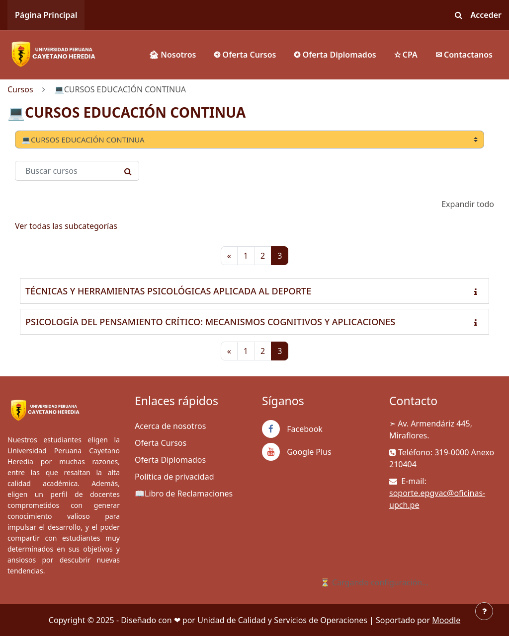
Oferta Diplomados (170, 459)
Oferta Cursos (160, 442)
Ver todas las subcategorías (66, 225)
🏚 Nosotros (172, 54)
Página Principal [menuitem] (46, 14)
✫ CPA (406, 54)
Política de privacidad (174, 476)
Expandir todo (467, 204)
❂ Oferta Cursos (245, 54)
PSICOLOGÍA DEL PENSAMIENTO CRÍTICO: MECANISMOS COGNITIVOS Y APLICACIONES (210, 322)
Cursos (20, 89)
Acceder (486, 14)
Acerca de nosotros (170, 426)
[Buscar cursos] (77, 171)
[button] (459, 15)
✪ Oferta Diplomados (335, 54)
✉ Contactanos (464, 54)
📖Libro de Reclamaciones (184, 493)
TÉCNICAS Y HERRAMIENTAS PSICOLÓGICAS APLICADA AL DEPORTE (168, 291)
